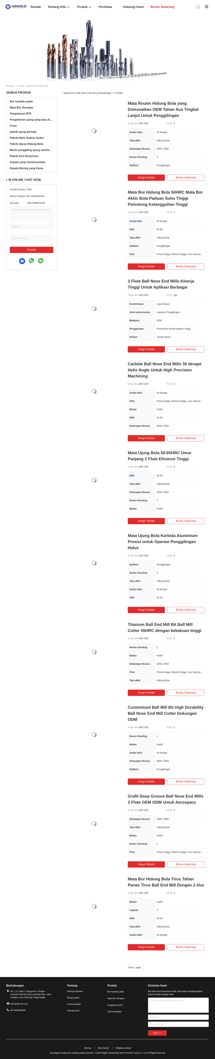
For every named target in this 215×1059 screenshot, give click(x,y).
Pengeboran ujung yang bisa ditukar (31, 119)
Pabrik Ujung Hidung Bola (26, 144)
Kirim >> (157, 1033)
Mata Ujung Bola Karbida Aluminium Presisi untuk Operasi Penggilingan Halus (163, 541)
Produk (20, 85)
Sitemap (87, 1048)
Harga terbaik (146, 177)
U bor (13, 125)
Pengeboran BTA (21, 113)
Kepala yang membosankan (27, 162)
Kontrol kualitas (74, 1004)
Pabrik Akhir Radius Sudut (27, 137)
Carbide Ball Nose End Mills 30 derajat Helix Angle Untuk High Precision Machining (164, 370)
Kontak (31, 249)
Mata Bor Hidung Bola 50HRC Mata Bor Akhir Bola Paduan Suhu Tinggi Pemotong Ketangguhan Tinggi (165, 198)
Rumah (10, 85)
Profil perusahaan (75, 991)
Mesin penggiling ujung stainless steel (31, 150)
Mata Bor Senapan (21, 107)
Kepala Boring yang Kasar (26, 168)
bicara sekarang (186, 177)
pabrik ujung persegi (23, 131)
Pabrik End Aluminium (24, 156)
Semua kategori (115, 1011)
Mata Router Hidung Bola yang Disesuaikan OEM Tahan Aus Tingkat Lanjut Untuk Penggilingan (163, 109)
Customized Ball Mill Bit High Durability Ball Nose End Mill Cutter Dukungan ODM (166, 713)
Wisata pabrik (73, 998)
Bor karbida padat (21, 101)
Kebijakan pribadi (123, 1048)
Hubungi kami (73, 1010)
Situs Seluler (103, 1048)
